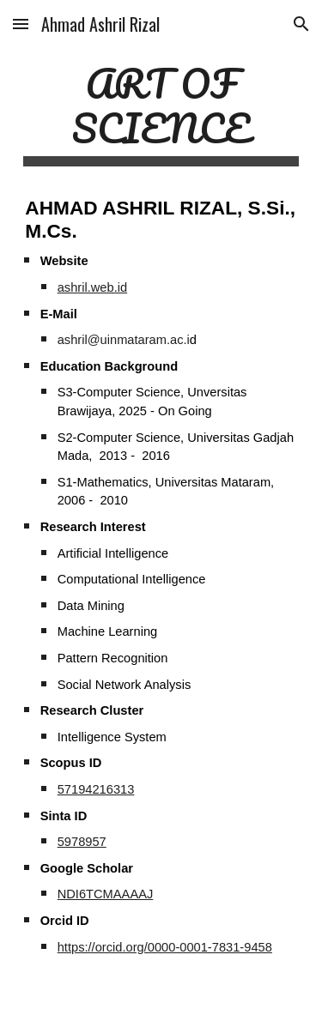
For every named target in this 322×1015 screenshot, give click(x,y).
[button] (20, 23)
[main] (161, 113)
